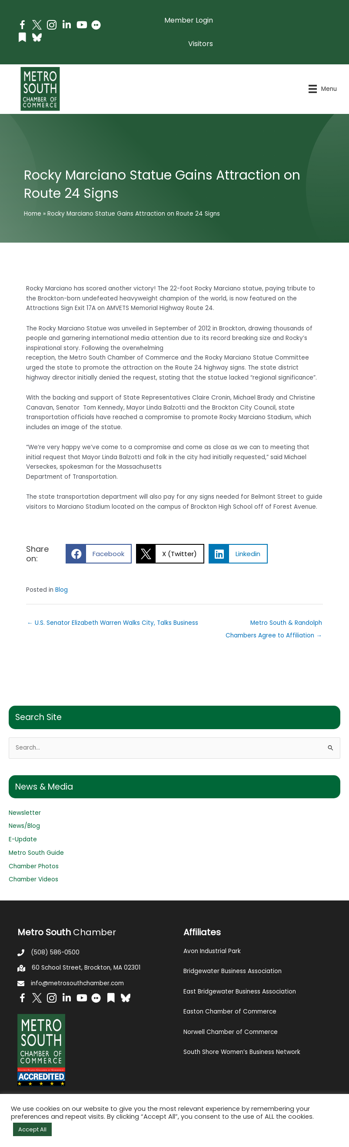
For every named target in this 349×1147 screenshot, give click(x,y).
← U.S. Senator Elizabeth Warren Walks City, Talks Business (112, 623)
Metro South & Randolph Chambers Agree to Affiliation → (274, 625)
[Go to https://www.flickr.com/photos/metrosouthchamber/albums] (96, 26)
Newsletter (25, 813)
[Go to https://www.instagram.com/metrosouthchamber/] (52, 26)
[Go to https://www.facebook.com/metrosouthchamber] (22, 26)
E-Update (23, 839)
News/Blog (24, 826)
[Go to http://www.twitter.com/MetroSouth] (37, 25)
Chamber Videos (33, 879)
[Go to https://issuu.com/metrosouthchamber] (22, 38)
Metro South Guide (36, 853)
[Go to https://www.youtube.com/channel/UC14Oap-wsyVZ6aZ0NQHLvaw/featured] (81, 26)
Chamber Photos (34, 866)
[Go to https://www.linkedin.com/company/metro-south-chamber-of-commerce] (66, 26)
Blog (61, 590)
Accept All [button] (32, 1129)
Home (32, 214)
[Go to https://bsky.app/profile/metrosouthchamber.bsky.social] (37, 37)
